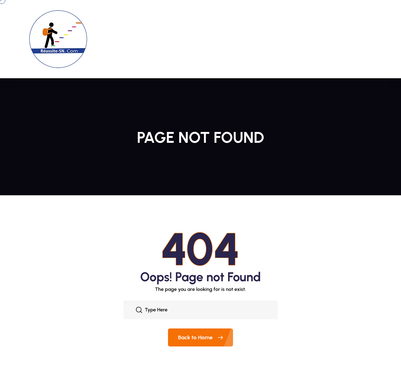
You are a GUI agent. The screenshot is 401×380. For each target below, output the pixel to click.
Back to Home (205, 337)
